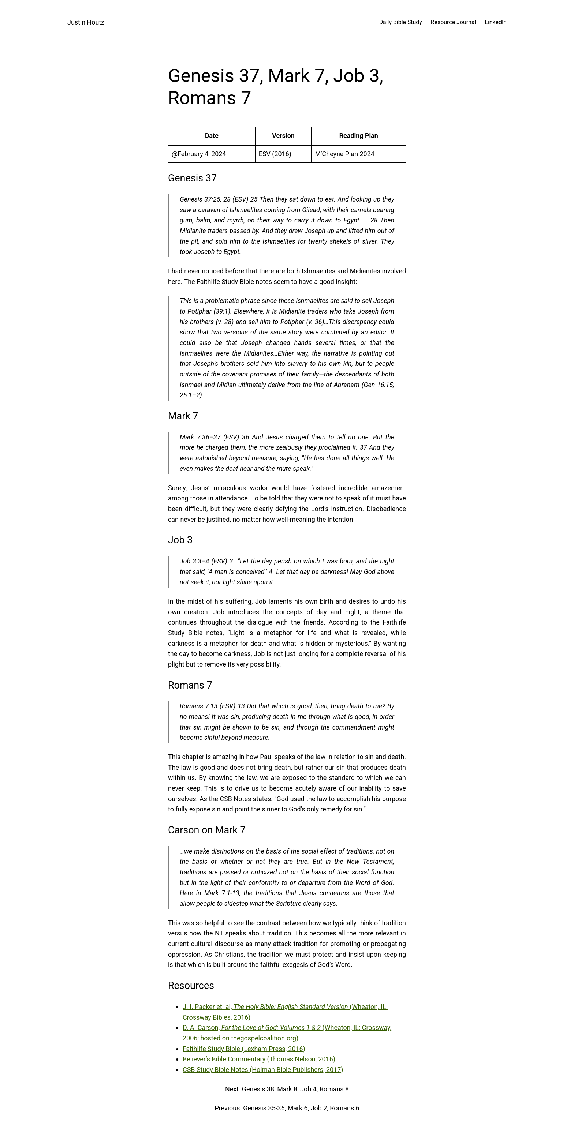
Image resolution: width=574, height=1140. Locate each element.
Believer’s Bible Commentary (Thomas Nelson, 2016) (259, 1059)
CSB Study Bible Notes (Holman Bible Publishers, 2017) (263, 1069)
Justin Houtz (85, 22)
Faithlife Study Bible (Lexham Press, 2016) (244, 1049)
